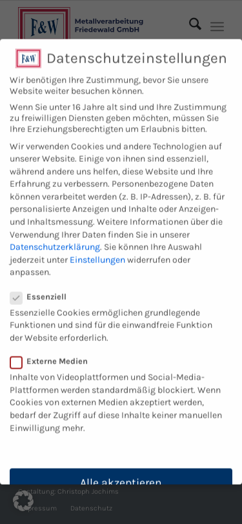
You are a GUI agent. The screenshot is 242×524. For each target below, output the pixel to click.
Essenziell (43, 289)
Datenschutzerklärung (55, 240)
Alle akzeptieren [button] (121, 475)
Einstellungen (97, 252)
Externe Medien (54, 354)
